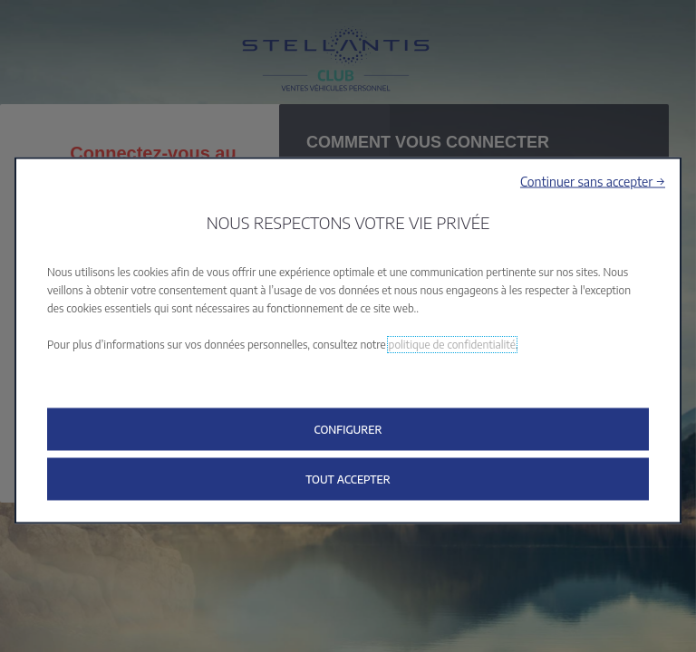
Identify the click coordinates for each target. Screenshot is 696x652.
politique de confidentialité (452, 344)
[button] (592, 181)
